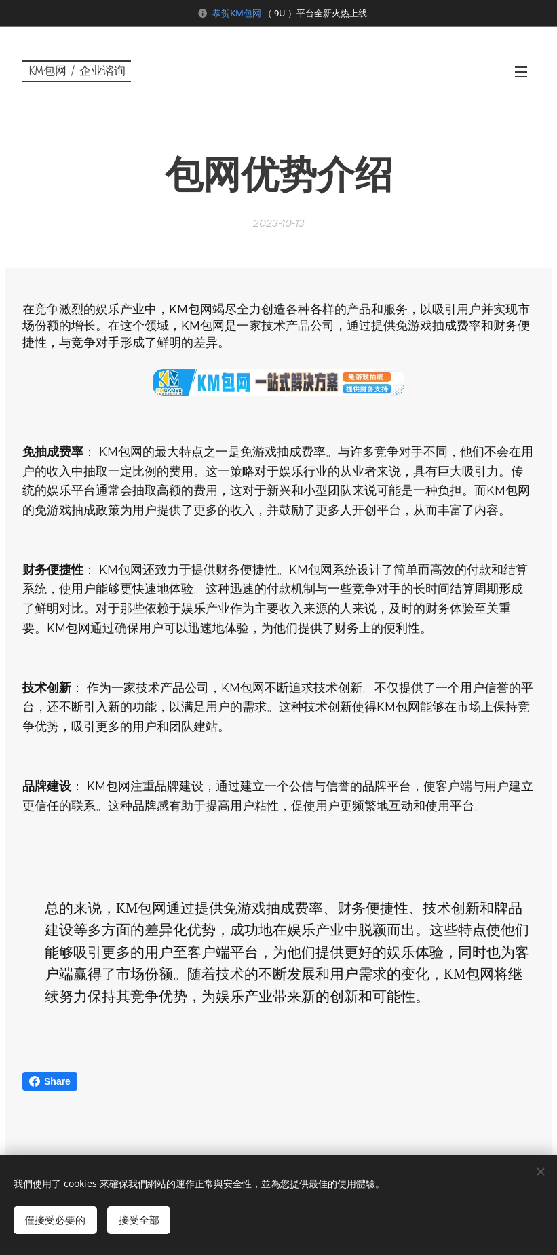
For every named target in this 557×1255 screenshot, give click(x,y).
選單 (521, 72)
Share (50, 1081)
